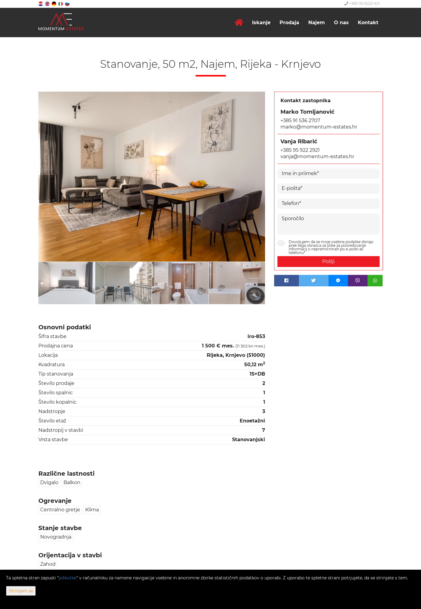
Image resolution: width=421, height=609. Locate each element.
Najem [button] (316, 22)
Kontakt (368, 22)
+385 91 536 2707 (300, 120)
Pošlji (328, 261)
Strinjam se (21, 591)
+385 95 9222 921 (362, 3)
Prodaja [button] (289, 22)
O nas (341, 22)
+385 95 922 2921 (300, 150)
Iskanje (261, 22)
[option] (67, 283)
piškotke (67, 578)
